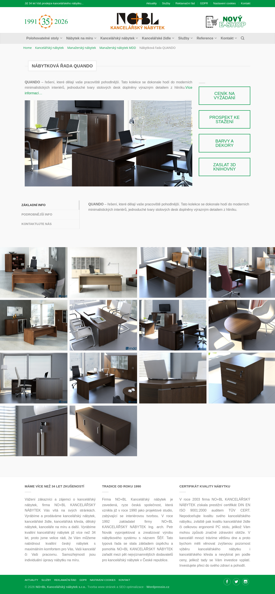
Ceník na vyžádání (224, 95)
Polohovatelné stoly (42, 38)
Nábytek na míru (79, 38)
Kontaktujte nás (36, 224)
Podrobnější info (36, 214)
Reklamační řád (185, 3)
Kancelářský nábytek (117, 38)
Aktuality (151, 3)
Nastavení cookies (224, 3)
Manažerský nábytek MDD (117, 48)
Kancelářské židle (156, 38)
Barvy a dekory (224, 143)
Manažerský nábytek (81, 48)
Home (27, 48)
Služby (166, 3)
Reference (205, 38)
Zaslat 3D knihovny (224, 166)
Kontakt (245, 3)
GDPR (204, 3)
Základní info (33, 205)
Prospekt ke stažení (224, 119)
